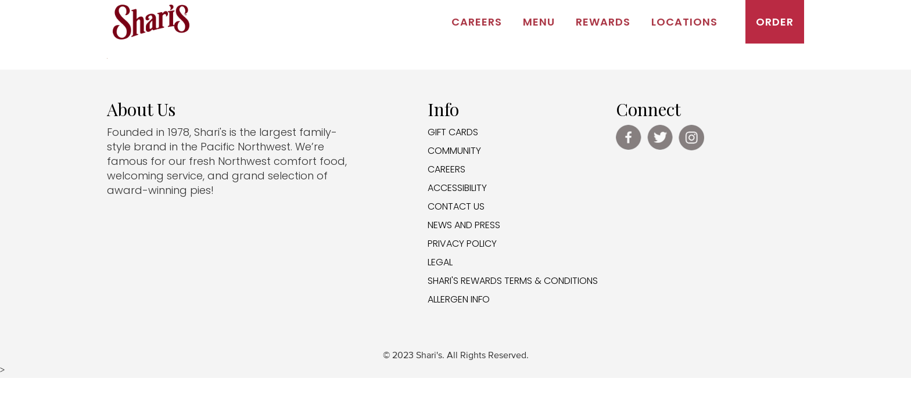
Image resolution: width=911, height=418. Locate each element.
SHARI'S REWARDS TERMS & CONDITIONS (513, 280)
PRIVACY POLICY (462, 243)
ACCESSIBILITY (457, 187)
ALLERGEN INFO (459, 299)
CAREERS (446, 169)
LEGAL (440, 262)
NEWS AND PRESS (464, 225)
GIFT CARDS (453, 132)
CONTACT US (456, 206)
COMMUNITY (454, 150)
